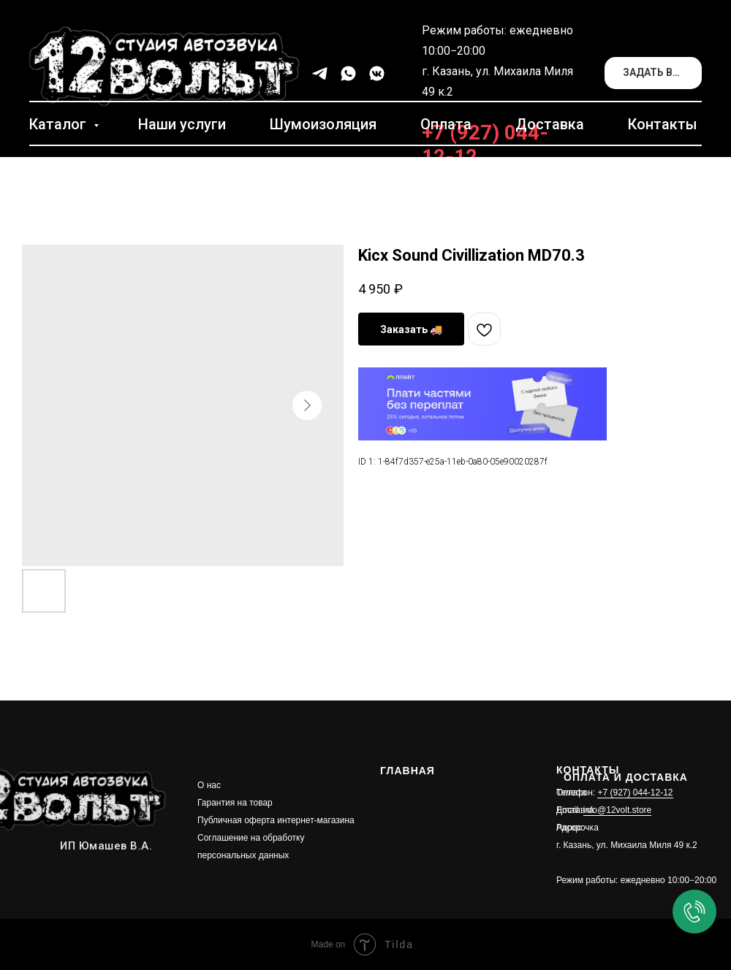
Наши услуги (182, 124)
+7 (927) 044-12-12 (635, 792)
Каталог (59, 124)
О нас (209, 785)
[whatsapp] (348, 73)
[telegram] (320, 73)
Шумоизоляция (323, 124)
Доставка (549, 124)
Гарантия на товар (235, 803)
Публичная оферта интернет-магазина (276, 820)
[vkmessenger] (377, 73)
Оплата (445, 124)
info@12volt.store (617, 810)
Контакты (662, 124)
